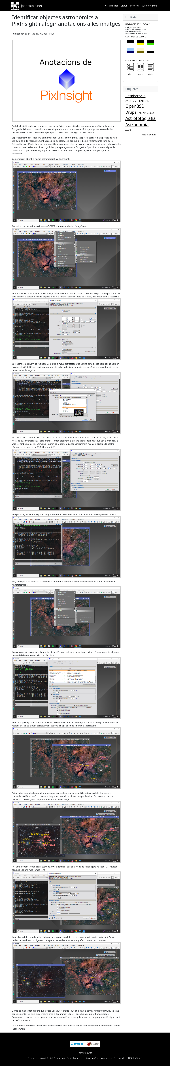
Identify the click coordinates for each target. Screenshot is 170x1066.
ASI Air (142, 112)
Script (128, 129)
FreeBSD (143, 101)
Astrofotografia (149, 5)
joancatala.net (31, 5)
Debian (150, 112)
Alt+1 (130, 74)
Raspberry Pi (135, 95)
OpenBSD (134, 106)
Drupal (131, 112)
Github (124, 5)
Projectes (134, 5)
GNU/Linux (130, 101)
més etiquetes (149, 134)
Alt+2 (140, 74)
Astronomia (137, 124)
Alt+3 (150, 74)
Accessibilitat (111, 5)
